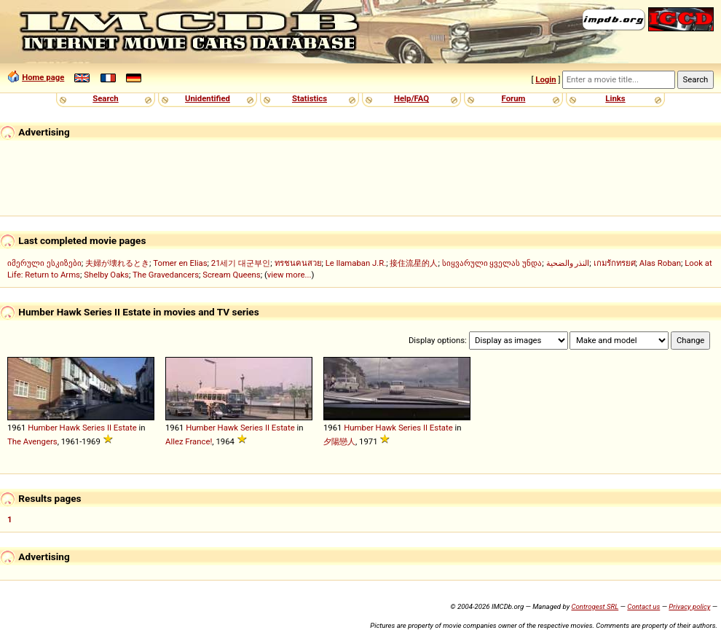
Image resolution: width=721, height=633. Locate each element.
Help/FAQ (411, 98)
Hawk (70, 427)
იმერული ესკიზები (44, 263)
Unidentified (207, 98)
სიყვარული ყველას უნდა (492, 263)
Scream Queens (231, 275)
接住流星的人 (414, 263)
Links (615, 98)
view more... (289, 275)
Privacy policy (689, 606)
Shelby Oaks (106, 275)
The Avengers (32, 441)
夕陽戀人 (339, 441)
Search (105, 98)
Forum (514, 98)
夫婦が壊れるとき (117, 263)
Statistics (309, 98)
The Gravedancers (166, 275)
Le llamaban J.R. (356, 263)
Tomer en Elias (180, 263)
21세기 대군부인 (241, 263)
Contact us (643, 606)
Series (93, 427)
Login (545, 79)
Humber (42, 427)
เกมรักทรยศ (615, 263)
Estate (125, 427)
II (109, 427)
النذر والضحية (568, 263)
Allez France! (188, 441)
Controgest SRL (594, 606)
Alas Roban (660, 263)
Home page (43, 77)
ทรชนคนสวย (298, 263)
